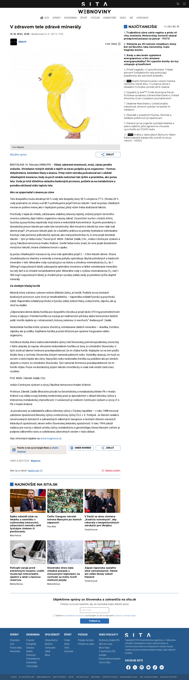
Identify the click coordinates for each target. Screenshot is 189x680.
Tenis (66, 647)
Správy (56, 17)
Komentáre (109, 17)
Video (123, 17)
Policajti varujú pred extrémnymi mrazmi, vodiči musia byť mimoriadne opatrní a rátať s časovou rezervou (27, 573)
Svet (12, 644)
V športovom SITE (107, 651)
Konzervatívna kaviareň (109, 658)
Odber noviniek (81, 448)
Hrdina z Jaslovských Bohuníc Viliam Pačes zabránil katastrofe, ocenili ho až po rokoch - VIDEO (150, 137)
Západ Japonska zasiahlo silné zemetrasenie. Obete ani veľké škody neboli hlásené (101, 572)
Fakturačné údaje (82, 677)
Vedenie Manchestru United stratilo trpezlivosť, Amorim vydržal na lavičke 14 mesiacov (147, 106)
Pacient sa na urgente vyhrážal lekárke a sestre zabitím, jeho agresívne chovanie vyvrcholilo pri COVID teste (149, 126)
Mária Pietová (15, 535)
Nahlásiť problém (110, 470)
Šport (83, 17)
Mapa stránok (95, 677)
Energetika (31, 644)
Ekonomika (70, 17)
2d (169, 26)
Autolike (102, 655)
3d (173, 26)
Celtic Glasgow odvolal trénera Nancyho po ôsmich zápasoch (64, 519)
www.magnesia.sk (50, 438)
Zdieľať (108, 154)
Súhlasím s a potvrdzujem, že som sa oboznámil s (94, 615)
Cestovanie (50, 647)
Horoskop (142, 17)
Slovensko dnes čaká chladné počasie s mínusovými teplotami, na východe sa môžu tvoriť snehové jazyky (63, 573)
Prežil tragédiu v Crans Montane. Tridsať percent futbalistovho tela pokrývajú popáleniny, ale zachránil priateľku (148, 72)
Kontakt (71, 677)
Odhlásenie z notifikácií (168, 677)
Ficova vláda (16, 647)
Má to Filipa (104, 647)
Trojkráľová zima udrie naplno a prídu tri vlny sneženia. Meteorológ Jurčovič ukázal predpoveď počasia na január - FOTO (150, 35)
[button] (184, 3)
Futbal (67, 640)
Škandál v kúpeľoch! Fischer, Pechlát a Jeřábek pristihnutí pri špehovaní (147, 116)
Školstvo (49, 644)
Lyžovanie (68, 651)
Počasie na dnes (86, 640)
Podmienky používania (109, 677)
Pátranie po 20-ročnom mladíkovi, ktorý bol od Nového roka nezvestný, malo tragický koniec (150, 47)
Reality (29, 651)
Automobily (31, 662)
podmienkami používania (74, 615)
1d (165, 26)
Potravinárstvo (33, 658)
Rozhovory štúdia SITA (109, 640)
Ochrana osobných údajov (128, 677)
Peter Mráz (51, 526)
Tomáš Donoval (91, 529)
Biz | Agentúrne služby (26, 677)
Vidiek (47, 651)
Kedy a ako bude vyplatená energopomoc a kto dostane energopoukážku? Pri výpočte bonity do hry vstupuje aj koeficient (151, 60)
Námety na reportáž (59, 677)
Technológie (32, 666)
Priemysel (30, 655)
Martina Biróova (16, 584)
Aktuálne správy (18, 154)
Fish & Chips (105, 662)
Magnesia (35, 460)
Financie (30, 640)
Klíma (47, 655)
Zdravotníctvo (51, 640)
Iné (131, 17)
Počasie (95, 17)
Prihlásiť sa (94, 621)
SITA (44, 18)
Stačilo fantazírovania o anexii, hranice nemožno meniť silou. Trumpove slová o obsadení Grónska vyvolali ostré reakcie (149, 84)
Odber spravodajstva (43, 677)
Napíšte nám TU (35, 470)
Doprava (30, 647)
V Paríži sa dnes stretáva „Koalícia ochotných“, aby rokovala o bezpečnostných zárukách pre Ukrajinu (102, 521)
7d (178, 26)
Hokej (66, 644)
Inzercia (14, 677)
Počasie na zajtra (86, 644)
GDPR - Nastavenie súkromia (148, 677)
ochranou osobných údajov (125, 615)
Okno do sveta (105, 644)
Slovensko (15, 640)
